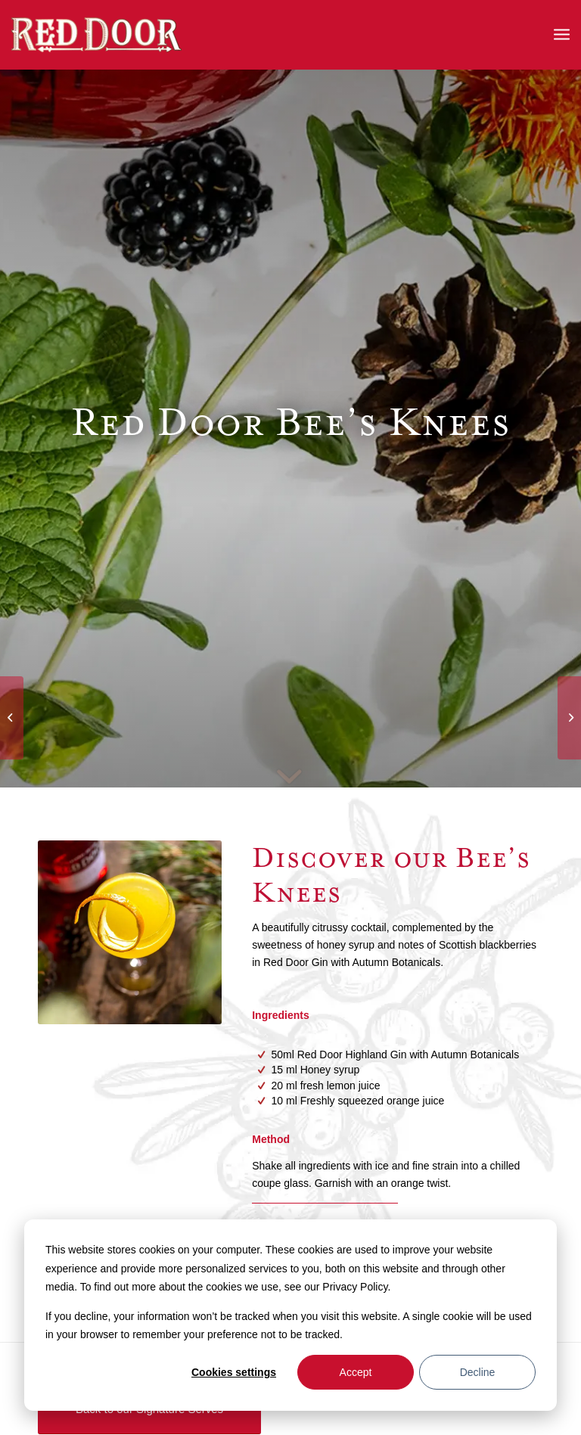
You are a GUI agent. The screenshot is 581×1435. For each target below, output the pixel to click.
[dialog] (290, 1315)
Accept (356, 1372)
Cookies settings (233, 1372)
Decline (478, 1372)
